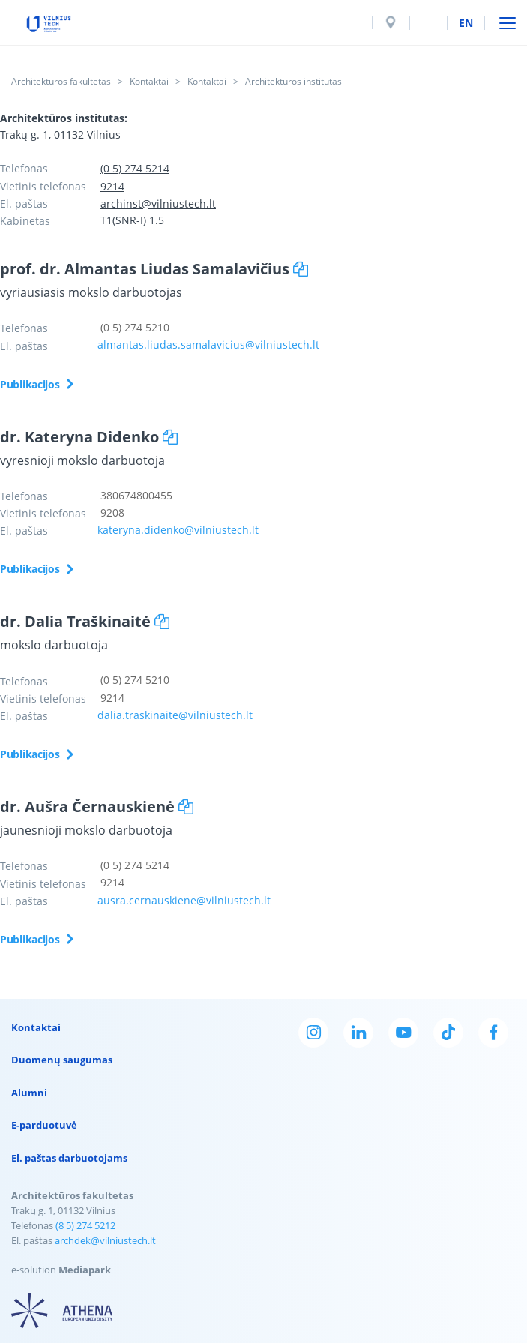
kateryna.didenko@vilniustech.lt (178, 530)
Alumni (29, 1092)
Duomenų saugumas (61, 1059)
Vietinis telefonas (43, 186)
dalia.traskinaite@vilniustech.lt (175, 715)
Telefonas (24, 168)
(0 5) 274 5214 (134, 168)
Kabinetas (25, 221)
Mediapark (84, 1269)
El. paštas (24, 203)
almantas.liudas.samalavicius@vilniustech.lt (208, 344)
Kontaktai (149, 81)
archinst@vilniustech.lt (158, 203)
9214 (112, 186)
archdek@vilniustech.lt (105, 1240)
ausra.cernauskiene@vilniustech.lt (184, 900)
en (466, 23)
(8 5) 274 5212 (85, 1225)
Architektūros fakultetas (61, 81)
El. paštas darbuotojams (69, 1158)
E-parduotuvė (44, 1125)
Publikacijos (30, 384)
